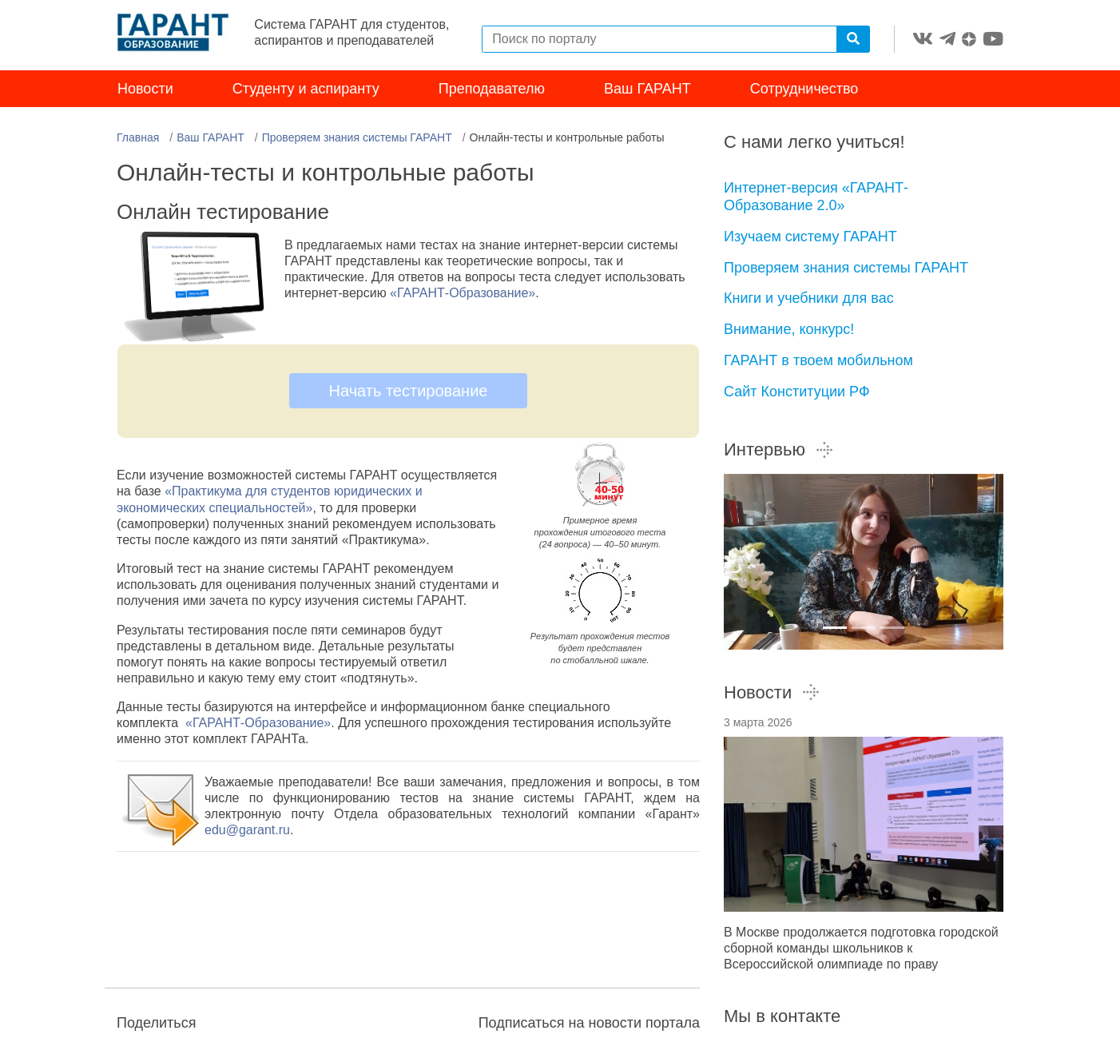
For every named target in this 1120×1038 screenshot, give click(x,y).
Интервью (779, 455)
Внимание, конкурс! (789, 335)
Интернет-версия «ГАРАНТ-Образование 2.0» (816, 202)
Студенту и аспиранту (305, 94)
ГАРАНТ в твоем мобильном (818, 366)
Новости (145, 94)
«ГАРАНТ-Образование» (462, 298)
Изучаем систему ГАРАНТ (810, 242)
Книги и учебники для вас (809, 304)
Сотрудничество (804, 94)
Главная (138, 143)
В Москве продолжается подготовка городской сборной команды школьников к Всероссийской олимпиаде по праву (861, 953)
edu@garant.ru (247, 835)
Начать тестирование (408, 396)
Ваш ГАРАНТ (647, 94)
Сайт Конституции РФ (797, 396)
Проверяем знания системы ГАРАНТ (357, 143)
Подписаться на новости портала (589, 1028)
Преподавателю (492, 94)
